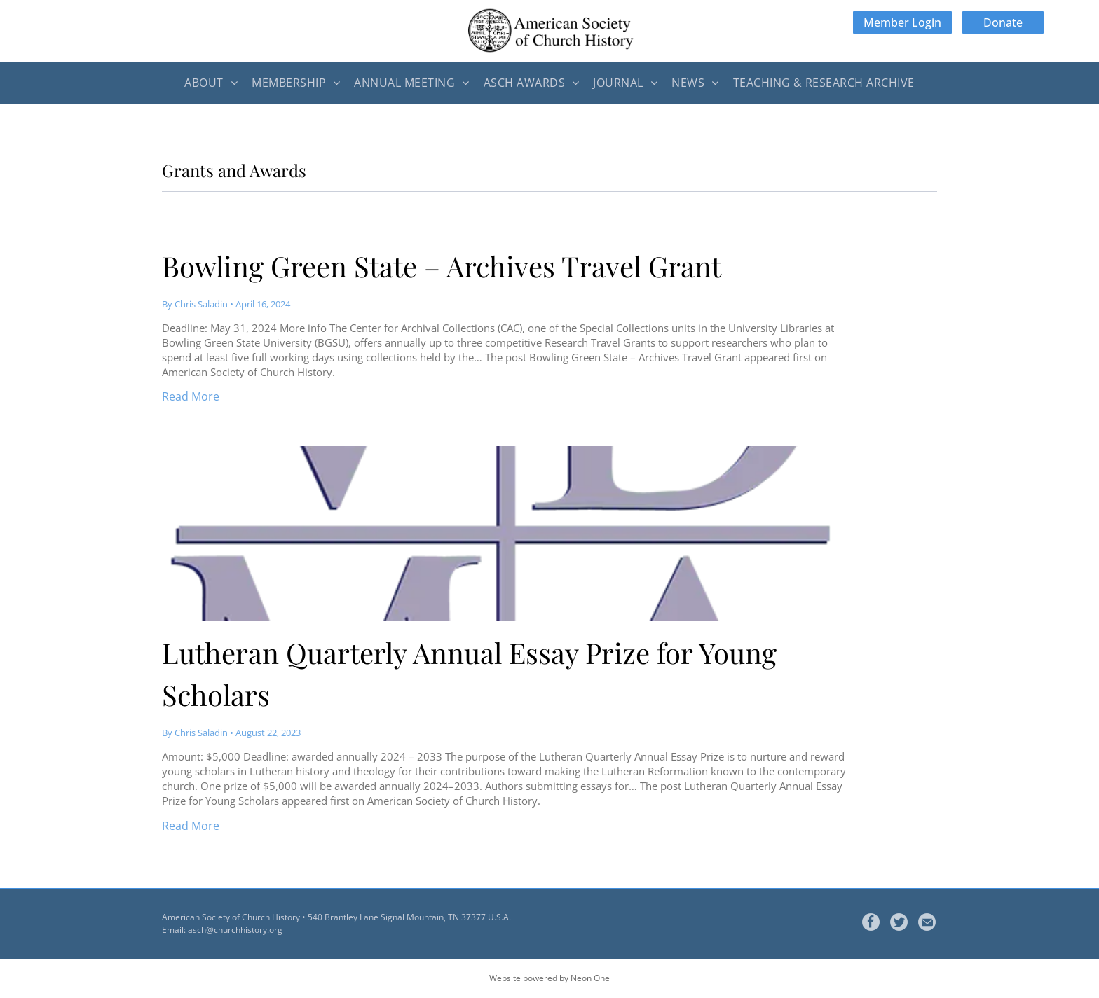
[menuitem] (211, 82)
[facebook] (871, 923)
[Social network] (899, 923)
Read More (190, 396)
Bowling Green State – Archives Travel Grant (441, 265)
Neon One (590, 978)
